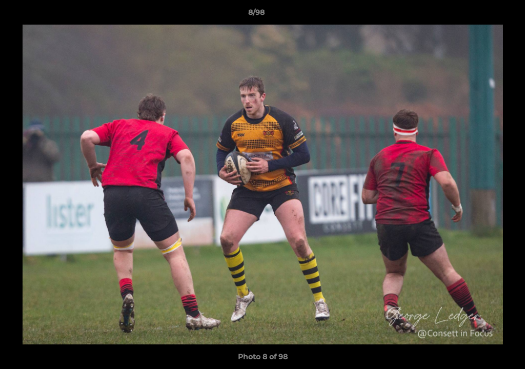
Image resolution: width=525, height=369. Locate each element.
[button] (482, 14)
